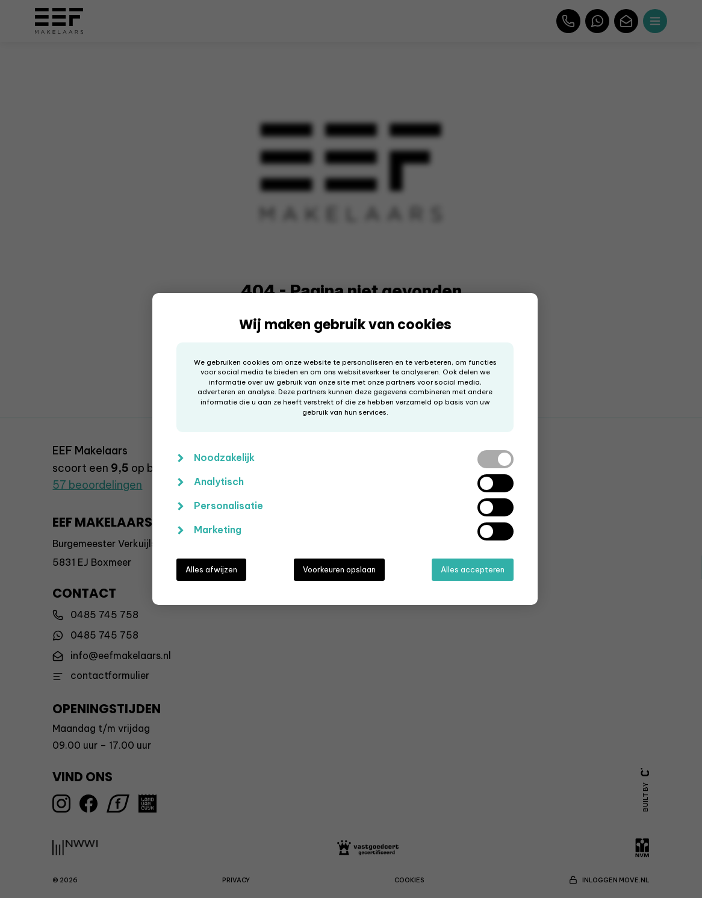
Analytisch (219, 481)
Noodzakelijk (224, 457)
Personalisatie (228, 506)
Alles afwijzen (211, 569)
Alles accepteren (473, 569)
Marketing (217, 530)
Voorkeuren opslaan (339, 569)
